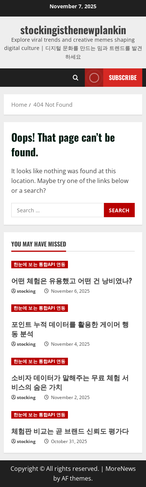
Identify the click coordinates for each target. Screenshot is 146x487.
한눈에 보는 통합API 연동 (40, 264)
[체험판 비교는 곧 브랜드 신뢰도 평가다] (73, 414)
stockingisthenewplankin (73, 29)
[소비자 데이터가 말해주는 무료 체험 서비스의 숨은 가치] (73, 361)
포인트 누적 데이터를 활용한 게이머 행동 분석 (70, 328)
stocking (26, 291)
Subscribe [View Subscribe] (111, 77)
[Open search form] (75, 77)
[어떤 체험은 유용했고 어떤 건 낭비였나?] (73, 264)
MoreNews (120, 468)
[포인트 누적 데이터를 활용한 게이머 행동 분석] (73, 308)
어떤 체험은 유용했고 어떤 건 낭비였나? (71, 280)
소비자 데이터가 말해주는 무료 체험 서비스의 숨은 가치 (70, 382)
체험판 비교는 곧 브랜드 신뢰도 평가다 (70, 431)
